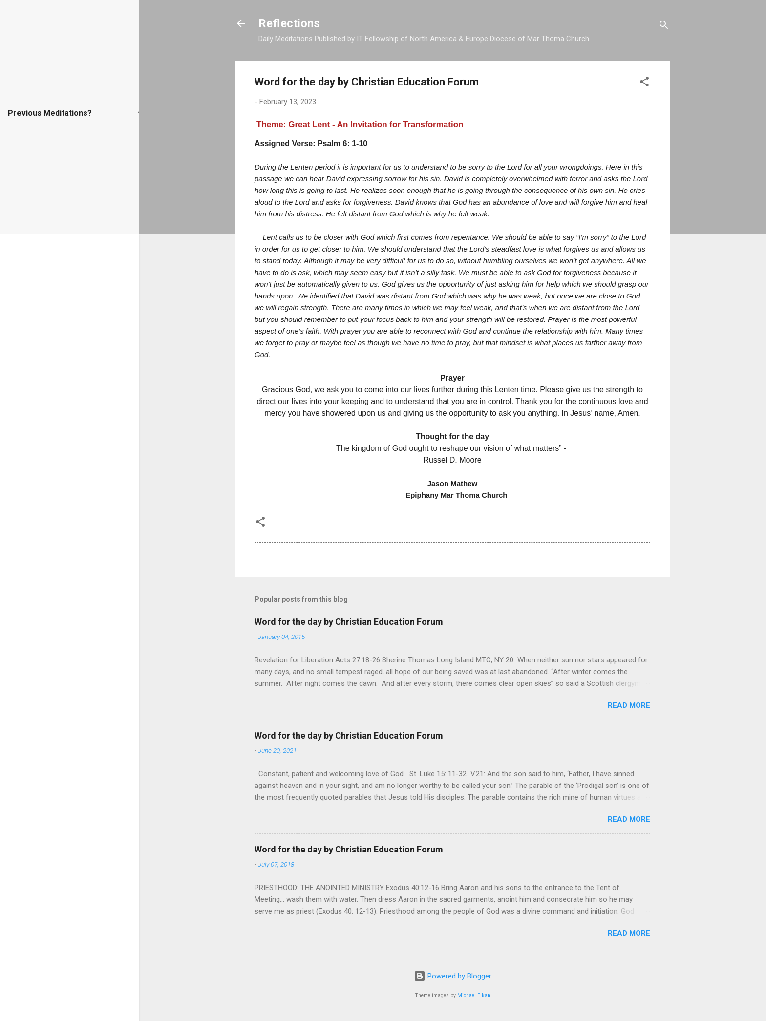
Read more (629, 705)
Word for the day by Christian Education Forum (349, 622)
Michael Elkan (473, 995)
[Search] (664, 27)
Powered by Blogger (452, 976)
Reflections (289, 23)
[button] (644, 83)
